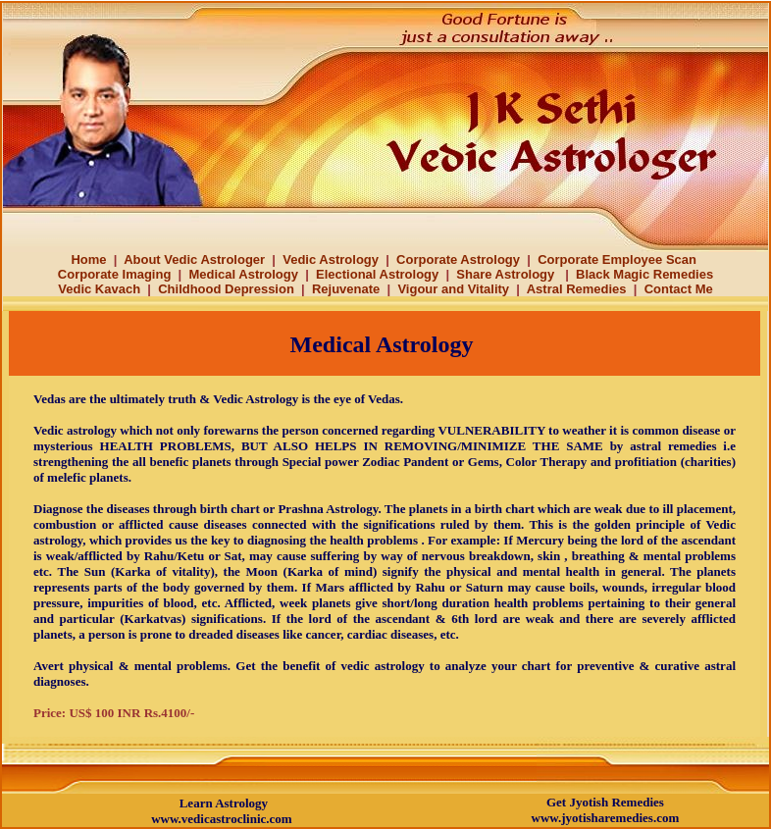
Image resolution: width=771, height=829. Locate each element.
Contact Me (678, 289)
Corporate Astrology (458, 259)
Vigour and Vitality (453, 289)
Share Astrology (505, 274)
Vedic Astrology (331, 259)
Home (88, 259)
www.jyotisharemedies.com (606, 817)
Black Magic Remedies (644, 274)
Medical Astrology (242, 274)
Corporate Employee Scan (617, 259)
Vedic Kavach (99, 289)
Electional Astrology (377, 274)
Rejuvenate (346, 289)
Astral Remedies (577, 289)
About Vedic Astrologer (194, 259)
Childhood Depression (226, 289)
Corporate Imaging (115, 274)
